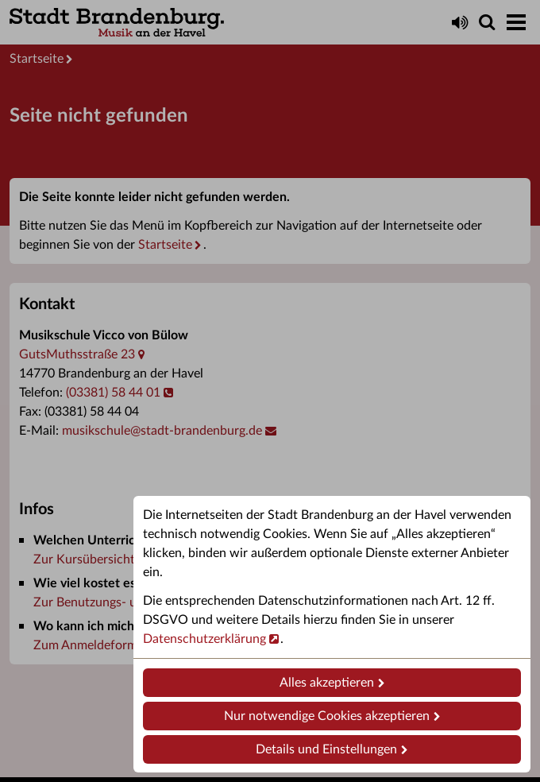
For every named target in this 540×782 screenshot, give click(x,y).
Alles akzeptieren (327, 682)
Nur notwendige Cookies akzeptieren (327, 716)
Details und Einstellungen (326, 749)
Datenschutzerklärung (204, 639)
